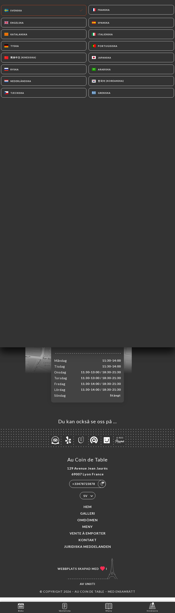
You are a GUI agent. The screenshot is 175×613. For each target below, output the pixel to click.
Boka (21, 607)
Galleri (87, 518)
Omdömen (87, 524)
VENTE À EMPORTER (88, 538)
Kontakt (88, 544)
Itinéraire (152, 607)
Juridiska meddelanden (87, 551)
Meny (87, 531)
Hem (88, 511)
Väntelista (65, 607)
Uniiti (90, 588)
